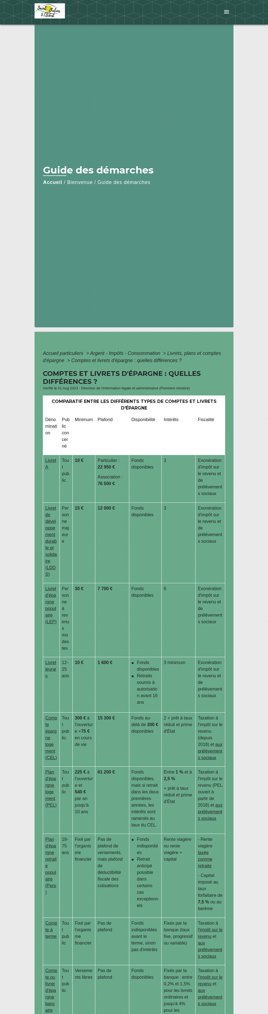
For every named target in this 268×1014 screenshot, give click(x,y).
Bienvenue (80, 182)
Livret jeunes (50, 669)
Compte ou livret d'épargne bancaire (51, 990)
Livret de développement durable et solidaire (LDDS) (51, 541)
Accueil (52, 182)
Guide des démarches (124, 182)
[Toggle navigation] (226, 12)
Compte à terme (51, 930)
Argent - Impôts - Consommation (126, 353)
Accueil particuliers (64, 353)
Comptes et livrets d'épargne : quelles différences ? (126, 360)
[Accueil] (69, 12)
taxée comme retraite (205, 859)
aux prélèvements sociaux (210, 751)
